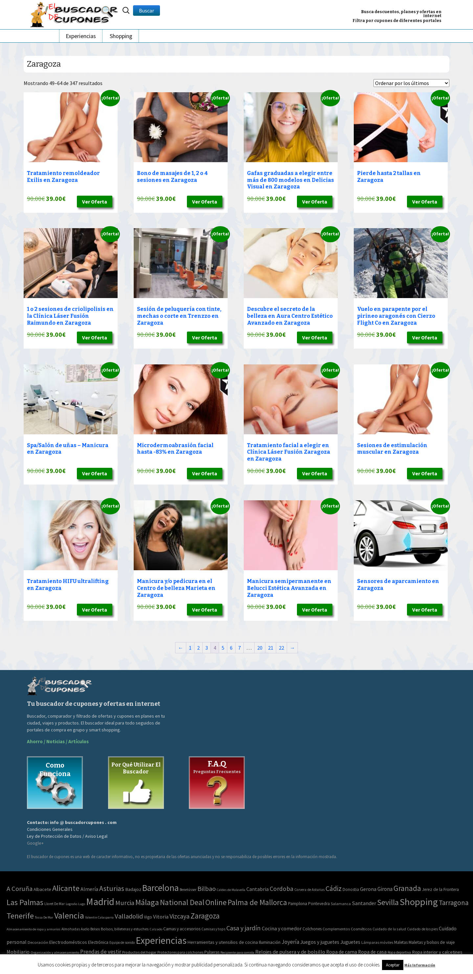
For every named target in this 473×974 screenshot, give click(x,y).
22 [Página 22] (281, 647)
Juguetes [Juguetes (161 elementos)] (350, 942)
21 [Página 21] (270, 647)
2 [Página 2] (198, 647)
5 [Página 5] (223, 647)
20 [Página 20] (259, 647)
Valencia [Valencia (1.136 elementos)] (69, 915)
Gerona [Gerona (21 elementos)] (368, 889)
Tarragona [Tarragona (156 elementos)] (453, 902)
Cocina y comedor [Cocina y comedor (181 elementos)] (282, 928)
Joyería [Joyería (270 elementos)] (290, 941)
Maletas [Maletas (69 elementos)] (401, 942)
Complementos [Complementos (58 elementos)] (336, 928)
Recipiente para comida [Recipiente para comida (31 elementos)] (237, 952)
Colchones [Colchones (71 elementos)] (312, 929)
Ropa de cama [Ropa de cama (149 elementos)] (341, 952)
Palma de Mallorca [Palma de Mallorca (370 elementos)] (257, 902)
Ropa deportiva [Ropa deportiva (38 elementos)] (399, 952)
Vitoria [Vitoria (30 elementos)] (161, 916)
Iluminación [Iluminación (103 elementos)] (270, 942)
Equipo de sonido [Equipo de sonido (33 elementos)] (122, 942)
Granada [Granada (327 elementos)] (407, 888)
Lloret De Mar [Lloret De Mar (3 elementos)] (54, 903)
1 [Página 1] (190, 647)
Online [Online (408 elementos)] (216, 902)
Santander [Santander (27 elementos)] (364, 903)
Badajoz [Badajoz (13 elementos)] (133, 889)
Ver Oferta (94, 201)
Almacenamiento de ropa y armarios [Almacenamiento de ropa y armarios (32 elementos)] (33, 929)
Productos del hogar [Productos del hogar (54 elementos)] (139, 952)
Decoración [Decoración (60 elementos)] (38, 942)
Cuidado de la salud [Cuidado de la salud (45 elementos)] (389, 928)
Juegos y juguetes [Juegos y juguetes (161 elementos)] (319, 942)
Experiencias (81, 36)
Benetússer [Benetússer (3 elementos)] (188, 889)
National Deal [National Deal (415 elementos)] (182, 902)
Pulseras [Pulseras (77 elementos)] (211, 952)
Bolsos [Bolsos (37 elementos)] (95, 929)
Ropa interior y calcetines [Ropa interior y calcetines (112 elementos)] (437, 952)
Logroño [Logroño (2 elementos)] (71, 904)
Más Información (419, 965)
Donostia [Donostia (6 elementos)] (351, 889)
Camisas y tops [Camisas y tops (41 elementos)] (213, 929)
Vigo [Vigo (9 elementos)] (148, 917)
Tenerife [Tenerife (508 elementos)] (20, 916)
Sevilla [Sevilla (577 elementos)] (388, 902)
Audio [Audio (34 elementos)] (85, 929)
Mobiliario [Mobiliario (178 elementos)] (18, 951)
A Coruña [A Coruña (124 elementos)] (20, 888)
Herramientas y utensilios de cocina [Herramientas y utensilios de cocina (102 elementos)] (223, 942)
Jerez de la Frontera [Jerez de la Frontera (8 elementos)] (440, 889)
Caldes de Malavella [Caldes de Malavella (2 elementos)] (231, 890)
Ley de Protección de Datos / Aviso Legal (67, 836)
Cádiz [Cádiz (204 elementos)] (334, 888)
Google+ (35, 843)
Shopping (121, 36)
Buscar (146, 10)
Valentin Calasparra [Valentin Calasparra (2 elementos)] (99, 917)
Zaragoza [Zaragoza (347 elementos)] (205, 915)
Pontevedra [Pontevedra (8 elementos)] (319, 903)
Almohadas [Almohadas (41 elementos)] (70, 929)
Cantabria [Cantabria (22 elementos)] (257, 889)
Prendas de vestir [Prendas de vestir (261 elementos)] (100, 951)
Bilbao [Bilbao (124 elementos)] (206, 888)
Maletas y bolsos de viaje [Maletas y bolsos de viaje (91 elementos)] (432, 942)
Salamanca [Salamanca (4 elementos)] (341, 903)
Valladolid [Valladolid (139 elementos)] (129, 916)
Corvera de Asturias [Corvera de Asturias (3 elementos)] (309, 889)
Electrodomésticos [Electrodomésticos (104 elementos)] (68, 942)
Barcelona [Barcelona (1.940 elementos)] (160, 888)
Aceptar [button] (392, 965)
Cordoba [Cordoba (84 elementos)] (281, 889)
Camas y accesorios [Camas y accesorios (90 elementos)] (181, 929)
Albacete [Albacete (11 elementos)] (42, 889)
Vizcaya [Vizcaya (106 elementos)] (179, 916)
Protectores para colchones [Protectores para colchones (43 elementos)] (180, 952)
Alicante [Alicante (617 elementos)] (65, 888)
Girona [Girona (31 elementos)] (385, 889)
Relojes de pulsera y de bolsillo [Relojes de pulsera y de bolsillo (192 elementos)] (290, 951)
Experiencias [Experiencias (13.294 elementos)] (161, 940)
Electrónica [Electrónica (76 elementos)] (98, 942)
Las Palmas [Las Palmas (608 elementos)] (25, 902)
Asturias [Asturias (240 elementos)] (111, 888)
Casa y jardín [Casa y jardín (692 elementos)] (243, 928)
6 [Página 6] (231, 647)
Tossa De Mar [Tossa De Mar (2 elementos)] (44, 917)
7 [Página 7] (239, 647)
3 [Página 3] (206, 647)
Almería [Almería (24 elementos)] (89, 889)
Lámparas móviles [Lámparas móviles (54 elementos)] (377, 942)
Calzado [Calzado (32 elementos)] (155, 929)
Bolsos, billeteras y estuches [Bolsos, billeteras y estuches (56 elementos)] (124, 928)
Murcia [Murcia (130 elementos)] (124, 902)
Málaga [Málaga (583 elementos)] (147, 902)
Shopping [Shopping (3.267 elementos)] (419, 902)
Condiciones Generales (50, 829)
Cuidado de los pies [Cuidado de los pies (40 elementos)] (422, 929)
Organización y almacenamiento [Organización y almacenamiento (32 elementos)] (55, 952)
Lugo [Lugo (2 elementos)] (81, 904)
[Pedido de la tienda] (411, 83)
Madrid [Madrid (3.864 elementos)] (100, 902)
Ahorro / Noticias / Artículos (58, 741)
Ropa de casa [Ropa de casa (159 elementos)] (372, 952)
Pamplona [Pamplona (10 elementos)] (297, 903)
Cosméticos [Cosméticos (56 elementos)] (361, 928)
